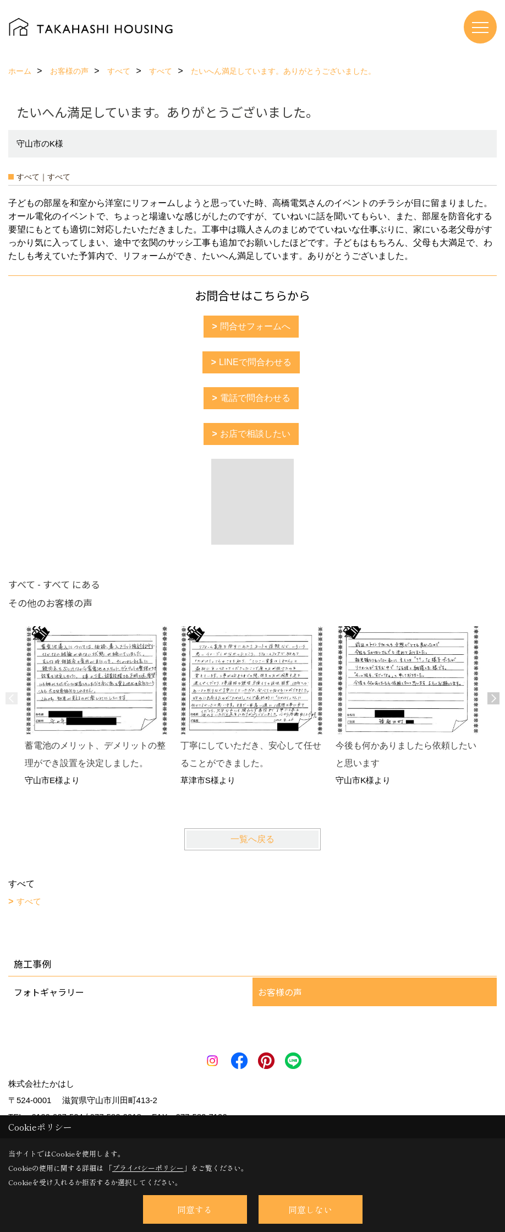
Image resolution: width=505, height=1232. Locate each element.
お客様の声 (280, 991)
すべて (29, 901)
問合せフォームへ (255, 326)
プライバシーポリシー (148, 1168)
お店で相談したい (255, 433)
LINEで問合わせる (255, 362)
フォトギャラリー (49, 991)
